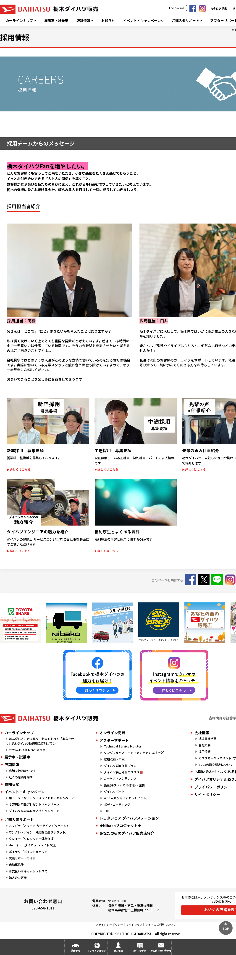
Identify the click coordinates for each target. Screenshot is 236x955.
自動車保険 (16, 864)
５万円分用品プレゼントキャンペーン (34, 804)
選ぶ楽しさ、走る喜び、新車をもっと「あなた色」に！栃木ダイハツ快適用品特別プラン (41, 741)
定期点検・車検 (114, 759)
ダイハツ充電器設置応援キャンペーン (34, 811)
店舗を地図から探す (22, 771)
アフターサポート (114, 740)
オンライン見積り (97, 950)
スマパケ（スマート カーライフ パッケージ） (39, 825)
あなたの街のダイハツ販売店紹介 (127, 833)
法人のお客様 (18, 877)
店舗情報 (83, 20)
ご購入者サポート (185, 20)
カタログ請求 (218, 8)
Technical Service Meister (122, 746)
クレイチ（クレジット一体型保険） (32, 838)
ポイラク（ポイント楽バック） (29, 852)
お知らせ (108, 20)
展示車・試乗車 (56, 20)
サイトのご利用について (160, 924)
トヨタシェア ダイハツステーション (129, 818)
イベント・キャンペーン (142, 20)
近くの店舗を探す (21, 777)
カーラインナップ (19, 20)
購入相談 (118, 950)
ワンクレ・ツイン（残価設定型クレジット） (38, 832)
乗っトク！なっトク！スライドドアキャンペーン (41, 798)
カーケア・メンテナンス (120, 778)
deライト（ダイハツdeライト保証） (33, 845)
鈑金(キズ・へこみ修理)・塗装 (124, 785)
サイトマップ (134, 924)
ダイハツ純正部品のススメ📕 (123, 772)
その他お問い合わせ (161, 950)
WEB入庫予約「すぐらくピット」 (126, 798)
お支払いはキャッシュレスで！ (29, 871)
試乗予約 (75, 950)
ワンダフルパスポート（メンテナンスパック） (135, 752)
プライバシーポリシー (109, 924)
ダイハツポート (114, 791)
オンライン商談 (112, 732)
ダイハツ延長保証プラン (120, 765)
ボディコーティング (117, 804)
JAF (106, 811)
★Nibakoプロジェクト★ (120, 825)
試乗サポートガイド (22, 858)
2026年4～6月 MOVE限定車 (27, 750)
